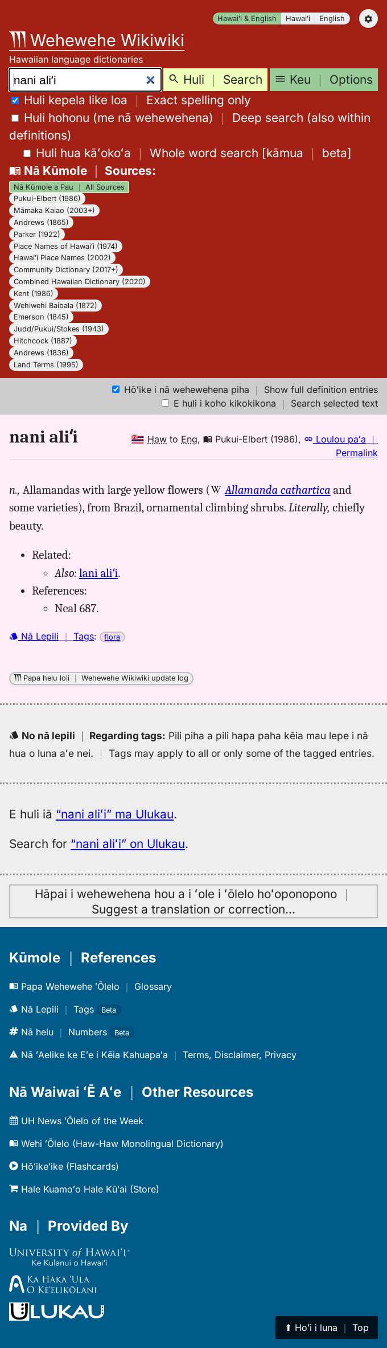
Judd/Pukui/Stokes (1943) (59, 329)
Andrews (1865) (41, 222)
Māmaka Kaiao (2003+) (54, 210)
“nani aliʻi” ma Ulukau (115, 814)
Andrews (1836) (41, 353)
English (332, 18)
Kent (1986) (33, 293)
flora (112, 637)
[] (187, 153)
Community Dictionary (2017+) (66, 269)
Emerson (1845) (41, 317)
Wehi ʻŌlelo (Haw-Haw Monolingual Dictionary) (116, 1143)
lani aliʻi (98, 573)
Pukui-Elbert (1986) (47, 198)
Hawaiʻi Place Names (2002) (62, 258)
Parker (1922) (37, 234)
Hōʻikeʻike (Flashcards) (64, 1166)
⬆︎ (327, 1327)
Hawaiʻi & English (247, 18)
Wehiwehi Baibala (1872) (55, 305)
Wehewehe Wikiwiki (96, 40)
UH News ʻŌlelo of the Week (76, 1120)
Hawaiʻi (298, 18)
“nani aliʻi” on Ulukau (128, 844)
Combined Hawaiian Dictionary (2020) (79, 281)
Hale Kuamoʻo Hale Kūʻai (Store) (84, 1189)
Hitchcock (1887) (43, 341)
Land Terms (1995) (46, 365)
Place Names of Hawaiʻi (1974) (65, 246)
